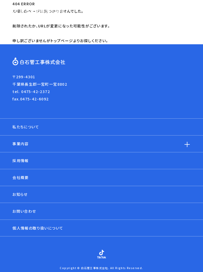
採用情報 (20, 160)
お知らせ (20, 194)
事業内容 (20, 143)
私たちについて (25, 126)
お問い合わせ (24, 211)
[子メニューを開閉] (187, 144)
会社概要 (20, 177)
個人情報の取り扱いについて (37, 228)
